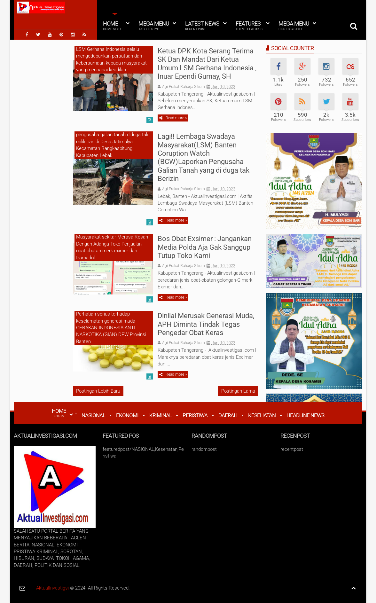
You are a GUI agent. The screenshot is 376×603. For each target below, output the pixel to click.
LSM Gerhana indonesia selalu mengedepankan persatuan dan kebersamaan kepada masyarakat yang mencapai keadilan (111, 59)
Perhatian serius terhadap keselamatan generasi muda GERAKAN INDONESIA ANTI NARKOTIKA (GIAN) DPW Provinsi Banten (111, 327)
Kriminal (160, 415)
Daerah (227, 415)
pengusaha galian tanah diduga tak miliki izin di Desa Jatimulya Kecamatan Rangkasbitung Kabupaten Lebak (112, 145)
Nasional (93, 415)
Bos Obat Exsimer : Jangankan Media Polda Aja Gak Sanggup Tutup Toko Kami (205, 247)
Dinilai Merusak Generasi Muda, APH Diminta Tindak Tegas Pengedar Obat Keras (206, 324)
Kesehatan (262, 415)
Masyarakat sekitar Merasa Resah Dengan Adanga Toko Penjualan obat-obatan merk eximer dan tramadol (112, 247)
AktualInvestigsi (52, 588)
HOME (59, 413)
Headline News (305, 415)
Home (112, 25)
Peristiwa (195, 415)
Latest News (202, 25)
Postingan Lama (238, 391)
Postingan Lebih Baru (98, 391)
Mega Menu (153, 25)
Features (249, 25)
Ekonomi (127, 415)
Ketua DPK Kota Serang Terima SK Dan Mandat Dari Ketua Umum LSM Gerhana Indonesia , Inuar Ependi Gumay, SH (207, 63)
